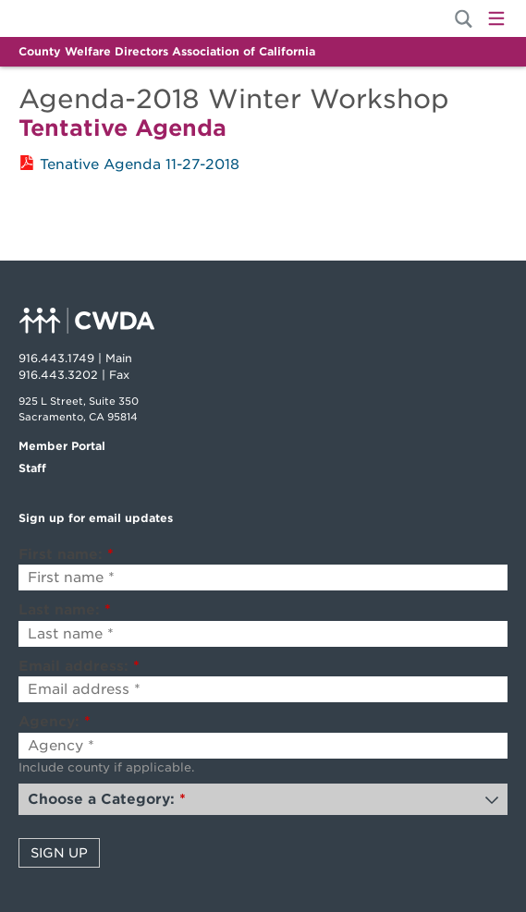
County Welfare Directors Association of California (166, 51)
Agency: (54, 721)
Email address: (79, 666)
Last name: (64, 610)
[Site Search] (463, 19)
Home (81, 18)
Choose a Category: (107, 799)
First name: (66, 554)
